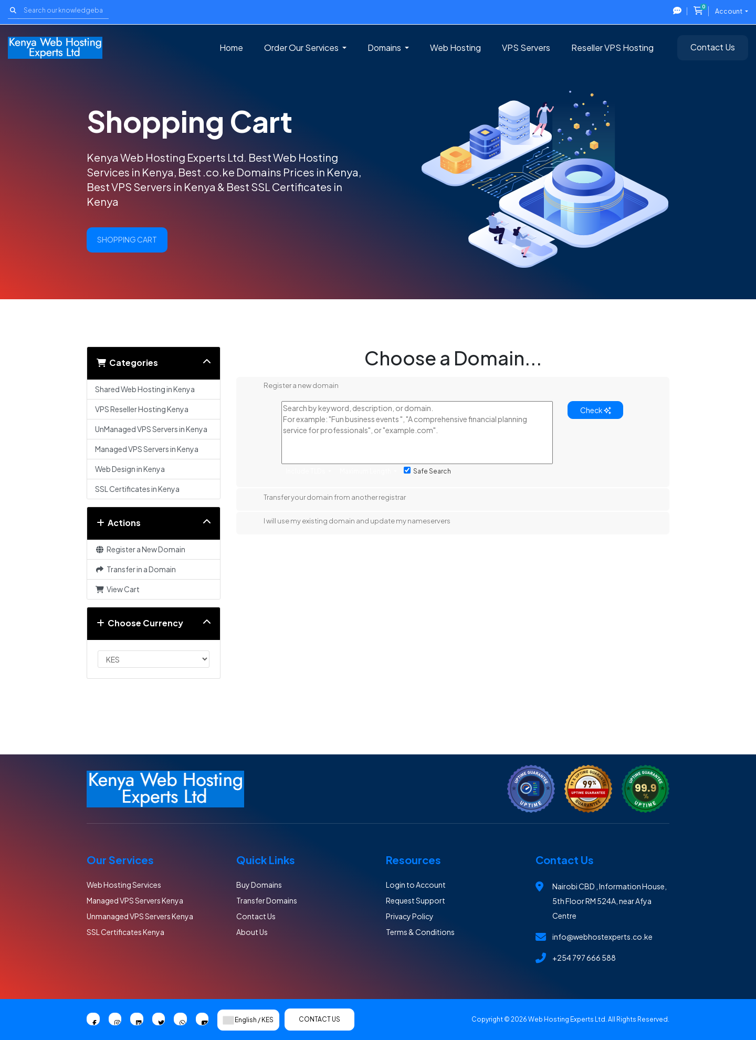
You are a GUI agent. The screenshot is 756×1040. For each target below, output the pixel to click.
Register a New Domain (140, 549)
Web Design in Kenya (130, 469)
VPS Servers (526, 47)
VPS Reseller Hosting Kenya (141, 409)
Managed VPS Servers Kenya (135, 900)
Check (595, 410)
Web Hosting (455, 47)
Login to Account (416, 884)
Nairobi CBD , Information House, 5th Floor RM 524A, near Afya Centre (609, 900)
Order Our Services (302, 47)
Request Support (415, 900)
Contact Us (712, 46)
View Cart (117, 589)
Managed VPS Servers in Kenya (146, 449)
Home (231, 47)
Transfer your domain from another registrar (326, 498)
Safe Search (427, 471)
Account (729, 11)
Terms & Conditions (420, 932)
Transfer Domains (266, 900)
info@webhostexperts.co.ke (602, 936)
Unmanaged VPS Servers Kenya (140, 916)
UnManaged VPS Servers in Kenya (151, 429)
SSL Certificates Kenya (125, 932)
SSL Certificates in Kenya (137, 488)
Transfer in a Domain (135, 569)
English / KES (248, 1020)
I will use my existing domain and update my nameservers (348, 522)
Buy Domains (259, 884)
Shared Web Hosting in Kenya (145, 389)
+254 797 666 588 (584, 957)
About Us (252, 932)
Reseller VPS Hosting (612, 47)
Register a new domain (293, 386)
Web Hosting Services (124, 884)
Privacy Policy (410, 916)
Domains (385, 47)
